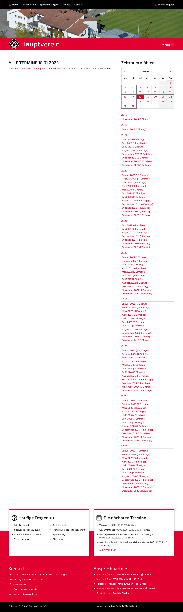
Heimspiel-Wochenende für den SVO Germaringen (126, 534)
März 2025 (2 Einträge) (134, 408)
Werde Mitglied (166, 4)
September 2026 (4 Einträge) (137, 479)
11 (140, 92)
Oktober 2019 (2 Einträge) (135, 157)
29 (170, 101)
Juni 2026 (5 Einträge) (133, 469)
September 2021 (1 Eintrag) (136, 236)
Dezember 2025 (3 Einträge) (137, 440)
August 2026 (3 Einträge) (135, 476)
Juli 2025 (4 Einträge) (133, 422)
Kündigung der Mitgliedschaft (69, 529)
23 (125, 101)
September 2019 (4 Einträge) (137, 154)
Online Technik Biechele (121, 606)
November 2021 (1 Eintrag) (136, 243)
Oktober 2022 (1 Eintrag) (135, 286)
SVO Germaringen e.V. (35, 606)
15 (170, 92)
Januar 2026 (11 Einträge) (135, 450)
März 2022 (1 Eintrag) (133, 264)
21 (163, 96)
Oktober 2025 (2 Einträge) (136, 433)
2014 (124, 114)
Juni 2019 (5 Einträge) (133, 143)
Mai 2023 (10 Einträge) (134, 318)
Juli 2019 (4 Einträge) (133, 146)
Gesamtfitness (107, 529)
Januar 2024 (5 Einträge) (135, 350)
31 (133, 106)
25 (140, 101)
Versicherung (21, 539)
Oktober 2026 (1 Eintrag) (135, 483)
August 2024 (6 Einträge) (135, 376)
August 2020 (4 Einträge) (135, 200)
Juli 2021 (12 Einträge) (133, 229)
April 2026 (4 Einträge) (134, 461)
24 (132, 101)
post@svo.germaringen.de (23, 589)
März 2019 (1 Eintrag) (133, 139)
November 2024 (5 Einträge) (137, 386)
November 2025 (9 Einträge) (137, 437)
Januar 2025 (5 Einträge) (135, 400)
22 (170, 96)
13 (155, 92)
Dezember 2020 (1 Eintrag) (136, 215)
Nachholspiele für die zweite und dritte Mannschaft (127, 542)
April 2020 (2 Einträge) (134, 186)
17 (133, 96)
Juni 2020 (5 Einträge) (133, 193)
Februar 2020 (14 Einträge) (136, 178)
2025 (124, 396)
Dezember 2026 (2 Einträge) (137, 490)
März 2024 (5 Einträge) (134, 357)
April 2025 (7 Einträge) (134, 411)
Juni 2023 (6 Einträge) (133, 322)
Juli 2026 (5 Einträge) (133, 472)
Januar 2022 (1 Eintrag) (134, 257)
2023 (124, 299)
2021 (124, 220)
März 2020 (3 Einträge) (134, 182)
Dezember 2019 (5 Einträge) (137, 165)
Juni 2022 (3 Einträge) (133, 275)
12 (148, 92)
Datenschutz (30, 594)
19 (148, 96)
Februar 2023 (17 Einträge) (136, 307)
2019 (124, 135)
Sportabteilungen (49, 4)
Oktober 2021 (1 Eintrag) (135, 239)
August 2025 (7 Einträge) (135, 426)
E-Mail (148, 574)
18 (140, 96)
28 (163, 101)
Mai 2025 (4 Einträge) (133, 415)
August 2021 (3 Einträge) (135, 232)
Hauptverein (29, 4)
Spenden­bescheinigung (27, 529)
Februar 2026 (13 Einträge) (136, 454)
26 (148, 101)
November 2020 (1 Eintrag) (136, 211)
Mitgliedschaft (22, 525)
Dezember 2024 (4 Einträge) (137, 390)
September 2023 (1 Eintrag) (136, 333)
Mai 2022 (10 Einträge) (134, 271)
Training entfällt (107, 525)
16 (125, 96)
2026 (124, 446)
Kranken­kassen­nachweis (27, 534)
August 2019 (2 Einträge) (135, 150)
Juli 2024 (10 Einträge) (134, 372)
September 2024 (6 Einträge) (137, 379)
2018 (124, 125)
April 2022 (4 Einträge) (134, 268)
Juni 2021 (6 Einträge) (133, 225)
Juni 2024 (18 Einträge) (134, 368)
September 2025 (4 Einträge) (137, 429)
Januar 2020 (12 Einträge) (135, 175)
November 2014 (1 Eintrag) (136, 119)
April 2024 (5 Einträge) (134, 361)
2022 (124, 252)
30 (125, 106)
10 (133, 92)
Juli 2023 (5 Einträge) (133, 325)
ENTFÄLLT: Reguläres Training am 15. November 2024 (37, 68)
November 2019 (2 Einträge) (137, 161)
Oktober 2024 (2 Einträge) (136, 383)
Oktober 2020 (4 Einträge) (136, 207)
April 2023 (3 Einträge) (134, 314)
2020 (124, 170)
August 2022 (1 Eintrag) (134, 282)
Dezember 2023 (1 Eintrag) (136, 340)
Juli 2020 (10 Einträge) (134, 197)
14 (163, 92)
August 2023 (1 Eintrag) (134, 329)
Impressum (15, 594)
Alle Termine (107, 550)
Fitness (66, 4)
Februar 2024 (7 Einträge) (135, 354)
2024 (124, 346)
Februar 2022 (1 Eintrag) (135, 261)
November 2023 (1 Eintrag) (136, 336)
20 (155, 96)
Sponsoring (59, 534)
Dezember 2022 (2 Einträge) (137, 293)
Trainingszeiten (61, 525)
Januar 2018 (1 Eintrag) (134, 129)
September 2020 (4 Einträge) (137, 204)
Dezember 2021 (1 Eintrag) (136, 247)
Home (15, 4)
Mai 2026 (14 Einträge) (134, 465)
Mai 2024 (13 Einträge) (134, 365)
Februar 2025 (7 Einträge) (135, 404)
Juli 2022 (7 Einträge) (133, 279)
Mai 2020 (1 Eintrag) (132, 189)
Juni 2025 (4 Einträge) (133, 418)
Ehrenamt (58, 539)
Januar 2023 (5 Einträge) (135, 303)
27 (155, 101)
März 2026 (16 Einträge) (134, 458)
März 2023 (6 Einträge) (134, 311)
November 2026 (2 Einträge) (137, 487)
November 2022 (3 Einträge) (137, 290)
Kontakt (78, 4)
